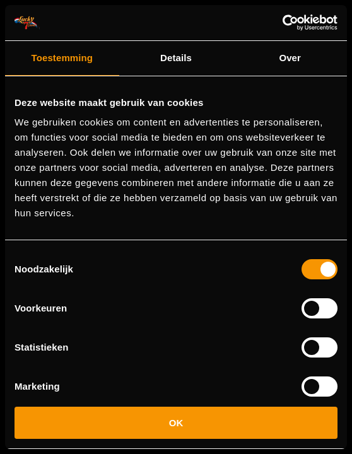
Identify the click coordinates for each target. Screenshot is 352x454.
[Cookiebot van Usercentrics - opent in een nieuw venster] (282, 23)
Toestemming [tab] (62, 57)
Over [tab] (290, 57)
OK (176, 422)
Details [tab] (176, 57)
